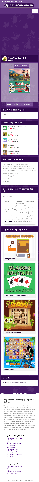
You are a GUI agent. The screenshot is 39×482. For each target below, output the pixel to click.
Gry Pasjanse (11, 447)
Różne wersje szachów (14, 469)
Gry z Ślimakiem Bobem (14, 467)
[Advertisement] (19, 34)
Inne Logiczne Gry (12, 452)
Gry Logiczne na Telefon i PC (16, 439)
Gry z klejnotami (12, 473)
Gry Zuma (10, 456)
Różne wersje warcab (14, 471)
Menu (35, 11)
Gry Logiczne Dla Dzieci (14, 454)
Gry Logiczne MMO (13, 450)
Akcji (11, 60)
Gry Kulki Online (12, 441)
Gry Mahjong (11, 445)
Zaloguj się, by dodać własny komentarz (14, 382)
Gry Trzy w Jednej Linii (14, 443)
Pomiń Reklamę (21, 65)
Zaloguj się (6, 1)
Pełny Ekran (26, 104)
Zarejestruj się (16, 1)
